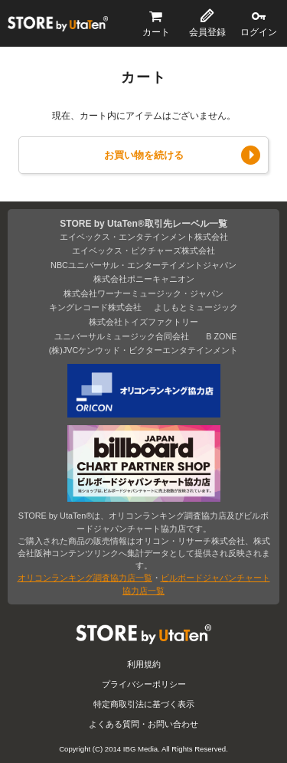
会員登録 (207, 32)
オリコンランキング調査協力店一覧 (85, 577)
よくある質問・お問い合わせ (143, 724)
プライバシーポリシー (144, 684)
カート (156, 32)
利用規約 (144, 664)
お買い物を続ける (144, 155)
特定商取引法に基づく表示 (143, 704)
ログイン (258, 32)
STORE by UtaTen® (58, 24)
